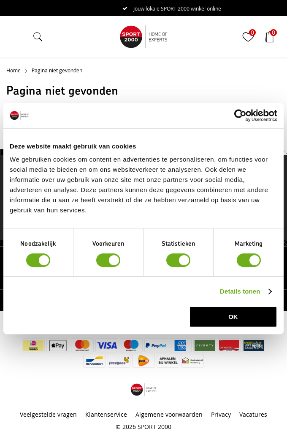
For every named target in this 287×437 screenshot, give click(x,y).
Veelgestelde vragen (48, 414)
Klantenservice (106, 414)
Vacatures (253, 414)
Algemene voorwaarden (169, 414)
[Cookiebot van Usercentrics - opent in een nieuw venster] (240, 115)
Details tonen (240, 291)
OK (233, 316)
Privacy (221, 414)
